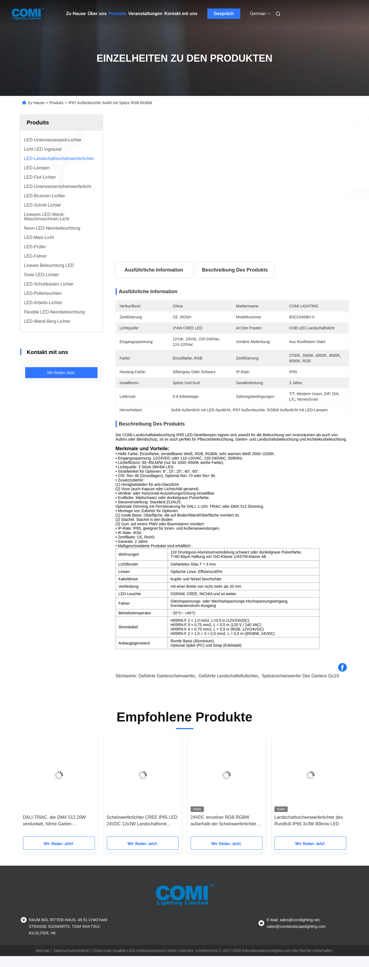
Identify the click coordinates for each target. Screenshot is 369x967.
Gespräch (224, 13)
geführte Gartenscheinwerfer (166, 676)
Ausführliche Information (153, 270)
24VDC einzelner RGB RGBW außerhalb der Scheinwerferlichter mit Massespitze (223, 821)
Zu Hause (76, 13)
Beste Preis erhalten (265, 194)
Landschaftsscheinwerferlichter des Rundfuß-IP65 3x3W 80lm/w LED (308, 820)
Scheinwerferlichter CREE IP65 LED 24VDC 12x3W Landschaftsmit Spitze (142, 821)
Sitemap (42, 950)
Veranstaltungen (145, 13)
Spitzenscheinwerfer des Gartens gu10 (300, 676)
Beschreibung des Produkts (235, 270)
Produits (117, 13)
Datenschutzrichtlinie (71, 950)
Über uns (97, 13)
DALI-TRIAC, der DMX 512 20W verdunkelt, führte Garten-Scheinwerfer (54, 821)
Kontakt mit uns (181, 13)
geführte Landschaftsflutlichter (228, 676)
